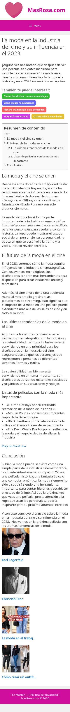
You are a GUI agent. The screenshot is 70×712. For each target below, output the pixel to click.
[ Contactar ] (18, 695)
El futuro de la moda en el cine (28, 143)
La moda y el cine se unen (25, 138)
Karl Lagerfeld (12, 560)
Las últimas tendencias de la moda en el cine (38, 150)
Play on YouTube (14, 446)
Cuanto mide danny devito (47, 116)
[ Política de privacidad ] (44, 695)
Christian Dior (12, 599)
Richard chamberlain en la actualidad (24, 109)
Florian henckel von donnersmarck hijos (26, 96)
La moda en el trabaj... (19, 638)
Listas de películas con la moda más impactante (36, 158)
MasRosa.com (46, 10)
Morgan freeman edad (16, 116)
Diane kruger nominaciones (19, 102)
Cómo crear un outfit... (19, 677)
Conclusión (15, 165)
